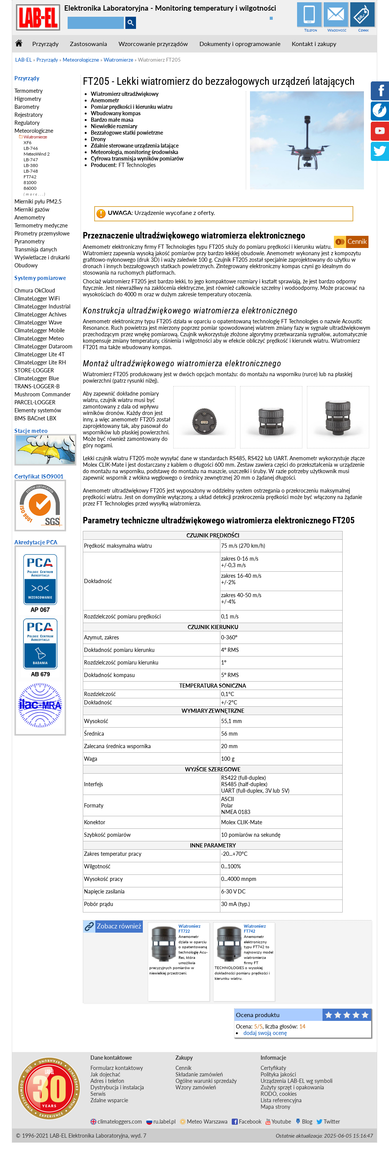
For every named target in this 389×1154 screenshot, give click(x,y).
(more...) (35, 194)
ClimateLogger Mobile (39, 330)
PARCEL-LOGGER (34, 402)
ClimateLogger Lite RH (40, 362)
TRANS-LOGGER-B (37, 386)
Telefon (310, 30)
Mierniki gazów (31, 209)
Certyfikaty (273, 1068)
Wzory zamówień (196, 1087)
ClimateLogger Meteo (39, 338)
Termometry (28, 90)
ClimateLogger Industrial (42, 306)
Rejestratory (28, 114)
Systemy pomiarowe (40, 278)
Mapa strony (275, 1106)
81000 (30, 182)
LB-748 (31, 171)
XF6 (28, 142)
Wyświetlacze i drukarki (42, 257)
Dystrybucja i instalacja (117, 1087)
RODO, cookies (279, 1093)
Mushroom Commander (42, 394)
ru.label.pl (161, 1121)
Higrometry (27, 98)
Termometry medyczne (41, 225)
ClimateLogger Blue (36, 378)
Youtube (278, 1121)
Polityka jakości (278, 1074)
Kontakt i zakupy (314, 43)
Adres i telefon (107, 1081)
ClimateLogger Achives (40, 314)
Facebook (246, 1121)
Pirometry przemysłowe (42, 233)
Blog (303, 1121)
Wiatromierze (35, 137)
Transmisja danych (35, 249)
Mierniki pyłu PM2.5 (38, 201)
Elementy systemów (37, 410)
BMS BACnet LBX (35, 418)
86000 (30, 188)
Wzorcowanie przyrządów (153, 43)
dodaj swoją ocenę (265, 1033)
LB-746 (31, 148)
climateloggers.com (116, 1121)
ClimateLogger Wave (38, 322)
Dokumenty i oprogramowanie (239, 43)
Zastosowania (88, 43)
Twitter (328, 1121)
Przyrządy (45, 43)
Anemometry (29, 217)
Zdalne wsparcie (109, 1100)
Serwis (98, 1093)
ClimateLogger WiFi (37, 298)
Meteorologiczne (33, 130)
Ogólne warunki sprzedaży (206, 1081)
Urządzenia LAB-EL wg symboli (296, 1081)
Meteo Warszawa (204, 1121)
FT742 (30, 177)
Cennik (363, 30)
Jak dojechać (105, 1074)
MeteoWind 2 (37, 154)
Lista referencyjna (281, 1100)
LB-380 (31, 165)
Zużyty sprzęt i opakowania (292, 1087)
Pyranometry (29, 241)
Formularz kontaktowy (116, 1068)
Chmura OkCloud (34, 290)
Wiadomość (336, 30)
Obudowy (26, 265)
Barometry (26, 106)
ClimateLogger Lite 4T (39, 354)
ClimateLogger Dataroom (43, 346)
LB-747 (31, 159)
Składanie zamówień (199, 1074)
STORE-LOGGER (34, 370)
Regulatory (27, 122)
